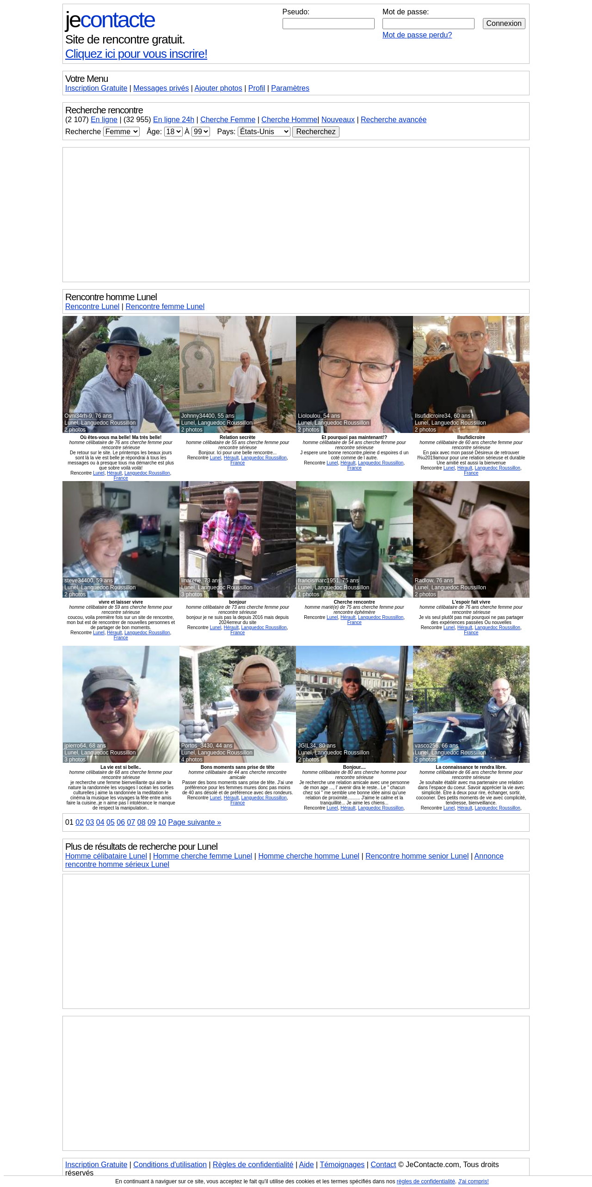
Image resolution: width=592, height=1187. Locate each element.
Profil (256, 88)
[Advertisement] (296, 214)
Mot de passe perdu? (417, 35)
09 (152, 822)
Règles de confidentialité (253, 1164)
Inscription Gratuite (96, 88)
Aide (306, 1164)
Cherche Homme (289, 120)
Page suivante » (195, 822)
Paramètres (290, 88)
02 (79, 822)
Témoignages (342, 1164)
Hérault (114, 473)
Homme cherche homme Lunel (308, 856)
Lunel (98, 473)
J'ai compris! (473, 1181)
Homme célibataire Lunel (106, 856)
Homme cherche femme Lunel (202, 856)
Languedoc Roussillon (147, 473)
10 (162, 822)
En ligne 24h (173, 120)
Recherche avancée (393, 120)
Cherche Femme (227, 120)
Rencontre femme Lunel (164, 306)
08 (141, 822)
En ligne (104, 120)
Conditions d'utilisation (170, 1164)
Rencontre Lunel (92, 306)
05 (110, 822)
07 (131, 822)
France (121, 478)
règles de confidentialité (426, 1181)
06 (121, 822)
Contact (383, 1164)
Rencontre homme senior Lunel (417, 856)
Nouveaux (338, 120)
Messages (161, 88)
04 (100, 822)
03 (90, 822)
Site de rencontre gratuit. (125, 39)
